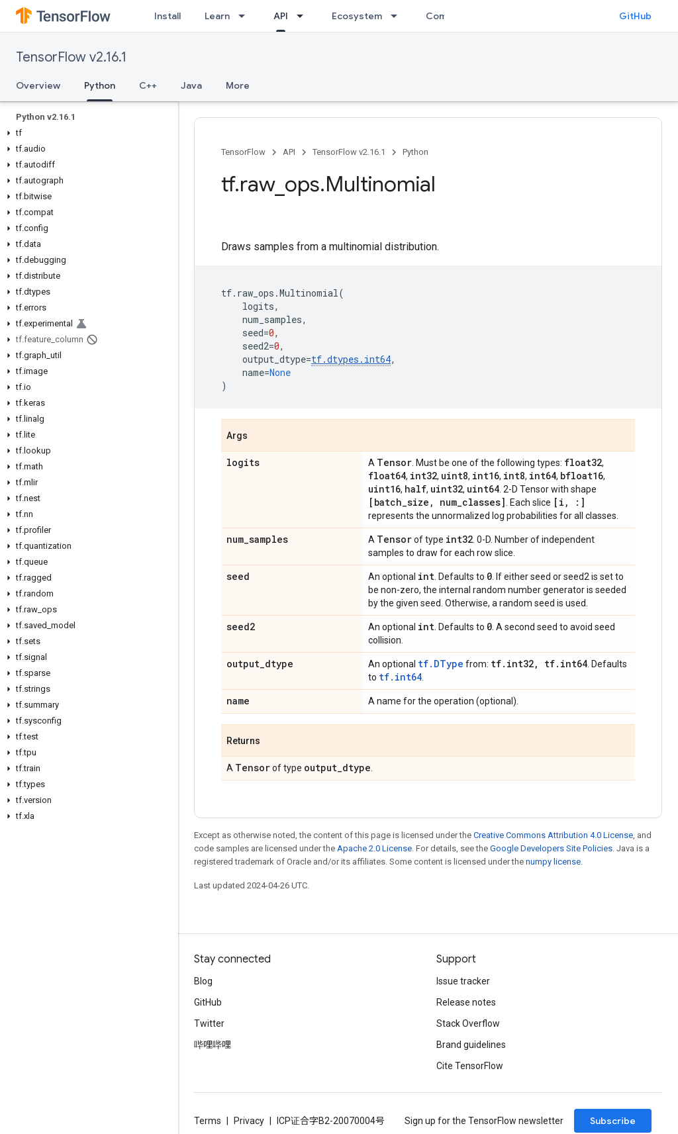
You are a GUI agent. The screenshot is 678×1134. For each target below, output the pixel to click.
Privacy (249, 1120)
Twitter (209, 1023)
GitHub (635, 16)
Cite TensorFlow (469, 1066)
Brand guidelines (471, 1044)
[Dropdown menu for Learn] (246, 16)
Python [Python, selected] (99, 85)
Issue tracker (463, 981)
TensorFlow (243, 152)
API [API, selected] (280, 16)
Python (415, 152)
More (238, 85)
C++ (148, 85)
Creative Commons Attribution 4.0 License (553, 835)
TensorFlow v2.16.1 (71, 57)
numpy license (553, 862)
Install (167, 16)
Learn (217, 16)
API (289, 152)
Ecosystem (357, 16)
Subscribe (613, 1121)
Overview (38, 85)
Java (191, 85)
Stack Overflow (468, 1023)
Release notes (466, 1002)
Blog (203, 981)
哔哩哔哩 (212, 1044)
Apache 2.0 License (374, 848)
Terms (207, 1120)
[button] (86, 133)
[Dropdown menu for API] (304, 16)
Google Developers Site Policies (551, 848)
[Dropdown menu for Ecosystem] (398, 16)
